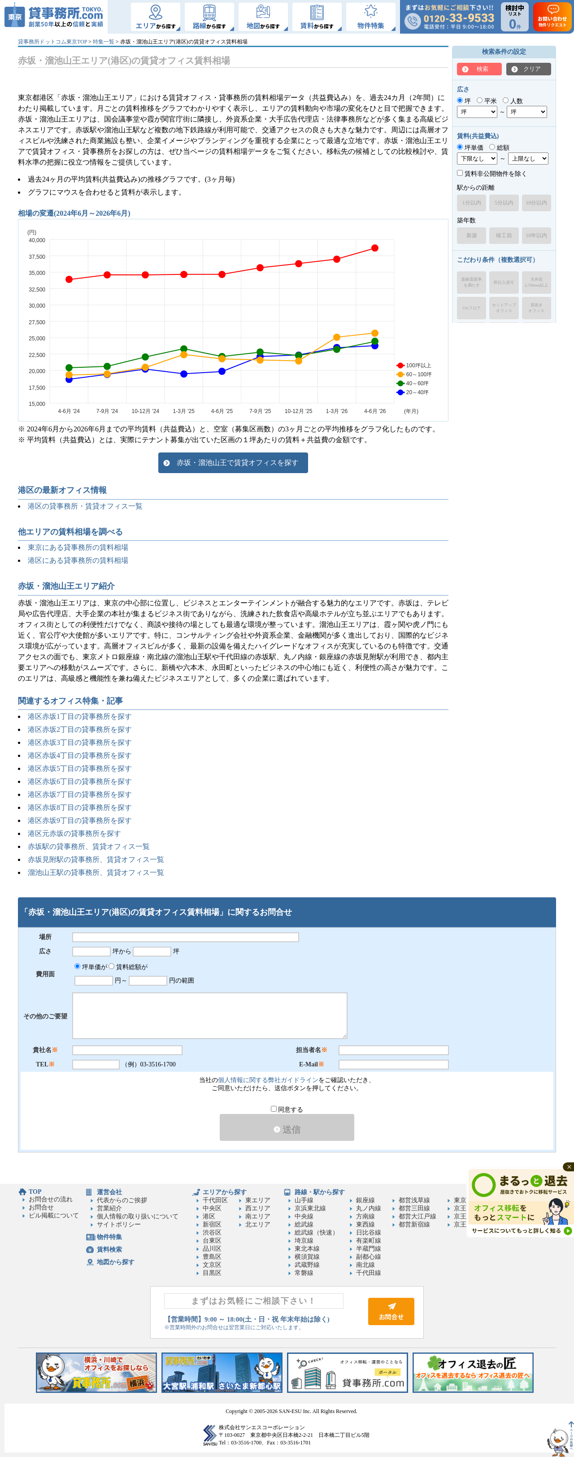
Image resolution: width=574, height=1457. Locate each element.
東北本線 (307, 1248)
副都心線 (368, 1256)
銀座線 (365, 1200)
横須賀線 (307, 1256)
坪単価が (90, 967)
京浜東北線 (310, 1208)
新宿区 (212, 1224)
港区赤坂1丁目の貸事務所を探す (80, 716)
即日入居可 (504, 282)
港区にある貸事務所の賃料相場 (78, 560)
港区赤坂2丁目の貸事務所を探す (80, 729)
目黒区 (212, 1273)
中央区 (212, 1208)
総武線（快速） (317, 1232)
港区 (209, 1216)
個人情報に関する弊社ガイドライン (268, 1080)
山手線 (304, 1200)
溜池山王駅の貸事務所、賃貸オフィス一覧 (96, 872)
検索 (482, 68)
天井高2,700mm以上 (536, 282)
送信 (287, 1130)
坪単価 (470, 147)
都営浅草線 (414, 1200)
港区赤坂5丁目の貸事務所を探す (80, 768)
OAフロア (472, 308)
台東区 (212, 1240)
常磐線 (304, 1273)
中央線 (304, 1216)
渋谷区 (212, 1232)
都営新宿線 (414, 1224)
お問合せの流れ (51, 1199)
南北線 (365, 1264)
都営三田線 (414, 1208)
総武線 (304, 1224)
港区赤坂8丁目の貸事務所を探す (80, 807)
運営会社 (109, 1192)
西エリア (257, 1208)
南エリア (257, 1216)
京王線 (463, 1208)
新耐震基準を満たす (471, 282)
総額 (499, 147)
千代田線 (368, 1273)
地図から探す (116, 1262)
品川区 (212, 1248)
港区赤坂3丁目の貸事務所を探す (80, 742)
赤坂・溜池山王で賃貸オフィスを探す (238, 462)
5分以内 (504, 203)
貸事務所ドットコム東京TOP (52, 42)
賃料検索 (109, 1249)
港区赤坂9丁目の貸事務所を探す (80, 820)
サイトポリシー (119, 1224)
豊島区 (212, 1256)
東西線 (365, 1224)
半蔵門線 (368, 1248)
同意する (287, 1109)
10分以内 (536, 203)
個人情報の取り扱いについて (137, 1216)
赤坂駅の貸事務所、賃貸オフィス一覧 (89, 846)
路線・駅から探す (320, 1192)
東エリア (257, 1200)
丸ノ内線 (368, 1208)
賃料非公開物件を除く (492, 173)
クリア (532, 68)
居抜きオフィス (536, 308)
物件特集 (109, 1237)
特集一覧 (103, 42)
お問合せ (41, 1207)
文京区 (212, 1264)
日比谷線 (368, 1232)
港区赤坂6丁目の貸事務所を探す (80, 781)
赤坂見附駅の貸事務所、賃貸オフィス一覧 (96, 859)
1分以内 (471, 203)
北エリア (257, 1224)
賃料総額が (128, 967)
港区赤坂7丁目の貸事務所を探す (80, 794)
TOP (35, 1191)
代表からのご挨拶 (122, 1200)
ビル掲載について (54, 1215)
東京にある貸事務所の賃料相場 (78, 547)
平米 (487, 101)
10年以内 (536, 235)
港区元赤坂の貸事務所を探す (74, 833)
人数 (513, 101)
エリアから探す (225, 1192)
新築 (471, 235)
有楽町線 (368, 1240)
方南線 (365, 1216)
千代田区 (215, 1200)
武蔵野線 (307, 1264)
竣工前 (504, 235)
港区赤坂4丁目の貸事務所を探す (80, 755)
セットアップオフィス (504, 308)
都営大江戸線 (417, 1216)
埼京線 (304, 1240)
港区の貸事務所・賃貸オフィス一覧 (85, 506)
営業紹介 (109, 1208)
